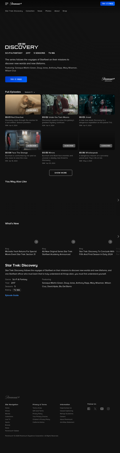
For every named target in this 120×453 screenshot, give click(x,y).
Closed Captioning (66, 411)
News (40, 11)
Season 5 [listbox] (28, 92)
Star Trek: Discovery (14, 11)
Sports (7, 422)
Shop (65, 11)
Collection (30, 11)
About (56, 11)
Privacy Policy (38, 414)
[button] (7, 4)
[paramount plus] (16, 3)
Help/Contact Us (66, 408)
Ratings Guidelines (66, 414)
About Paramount (66, 419)
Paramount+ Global (12, 431)
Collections (9, 416)
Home (7, 408)
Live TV (7, 419)
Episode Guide (12, 295)
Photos (48, 11)
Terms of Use (37, 408)
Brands (7, 425)
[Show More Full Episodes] (60, 173)
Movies (7, 414)
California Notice (38, 422)
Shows (7, 411)
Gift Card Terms (38, 411)
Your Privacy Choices (40, 416)
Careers (63, 416)
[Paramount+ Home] (12, 397)
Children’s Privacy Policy (41, 419)
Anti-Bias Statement (67, 422)
